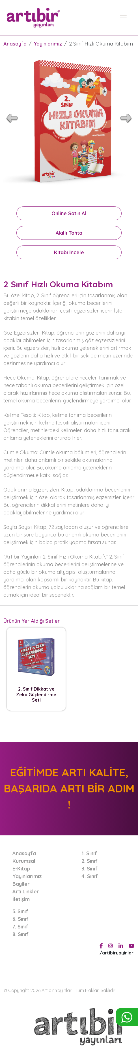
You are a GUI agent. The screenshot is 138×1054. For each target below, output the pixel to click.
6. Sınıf (20, 919)
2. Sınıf (89, 861)
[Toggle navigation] (123, 17)
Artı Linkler (25, 891)
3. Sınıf (89, 868)
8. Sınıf (20, 934)
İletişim (21, 899)
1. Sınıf (89, 853)
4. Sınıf (89, 876)
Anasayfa (15, 43)
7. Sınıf (20, 926)
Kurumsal (23, 861)
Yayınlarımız (48, 43)
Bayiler (21, 884)
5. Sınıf (20, 911)
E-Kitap (21, 868)
